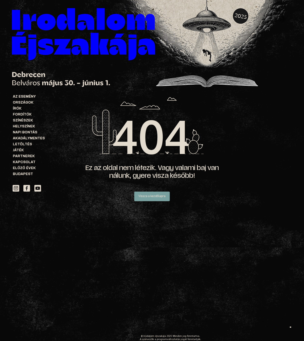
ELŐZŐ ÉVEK (24, 168)
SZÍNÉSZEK (23, 120)
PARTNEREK (24, 156)
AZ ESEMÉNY (24, 97)
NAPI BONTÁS (25, 132)
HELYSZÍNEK (24, 126)
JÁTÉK (18, 150)
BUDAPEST (23, 174)
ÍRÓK (17, 108)
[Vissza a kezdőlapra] (152, 196)
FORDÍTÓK (22, 114)
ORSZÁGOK (23, 102)
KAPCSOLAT (24, 162)
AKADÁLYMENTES (29, 138)
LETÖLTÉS (22, 144)
